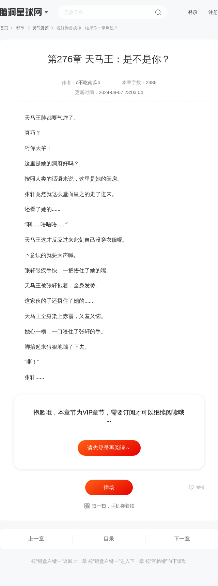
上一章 (36, 539)
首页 (4, 28)
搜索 (158, 12)
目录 (109, 539)
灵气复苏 (40, 28)
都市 (20, 28)
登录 (193, 12)
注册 (213, 12)
